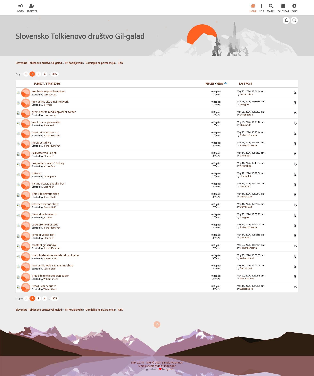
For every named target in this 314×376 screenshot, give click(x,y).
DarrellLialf (49, 197)
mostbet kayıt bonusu (45, 132)
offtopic (36, 173)
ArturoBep (49, 166)
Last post (245, 83)
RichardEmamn (51, 135)
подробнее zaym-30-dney (48, 163)
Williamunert (50, 258)
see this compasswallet (46, 122)
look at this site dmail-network (50, 101)
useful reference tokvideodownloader (55, 255)
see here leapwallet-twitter (48, 91)
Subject (39, 83)
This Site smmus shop (45, 194)
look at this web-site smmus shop (52, 265)
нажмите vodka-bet (44, 153)
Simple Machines (172, 362)
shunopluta (49, 176)
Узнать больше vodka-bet (48, 183)
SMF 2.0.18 (137, 362)
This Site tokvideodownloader (50, 275)
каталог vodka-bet (43, 235)
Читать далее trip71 (44, 286)
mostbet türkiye (41, 142)
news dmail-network (44, 214)
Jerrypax (47, 104)
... (49, 74)
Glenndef (48, 156)
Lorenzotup (49, 94)
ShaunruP (48, 125)
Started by (53, 83)
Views (221, 83)
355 (54, 74)
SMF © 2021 (153, 362)
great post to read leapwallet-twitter (54, 112)
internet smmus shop (45, 204)
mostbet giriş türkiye (44, 245)
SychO (169, 369)
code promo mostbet (45, 224)
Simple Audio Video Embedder (157, 366)
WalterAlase (49, 289)
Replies (210, 83)
